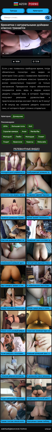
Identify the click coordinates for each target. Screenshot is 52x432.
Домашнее (18, 116)
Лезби (18, 137)
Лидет (6, 142)
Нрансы (29, 142)
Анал (24, 132)
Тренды (13, 11)
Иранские (17, 142)
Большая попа (18, 126)
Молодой (7, 137)
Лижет (41, 137)
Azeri (26, 4)
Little (5, 126)
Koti (30, 126)
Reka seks (41, 142)
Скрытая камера (10, 132)
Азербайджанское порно (14, 429)
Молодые (29, 137)
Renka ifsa (35, 132)
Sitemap (48, 429)
